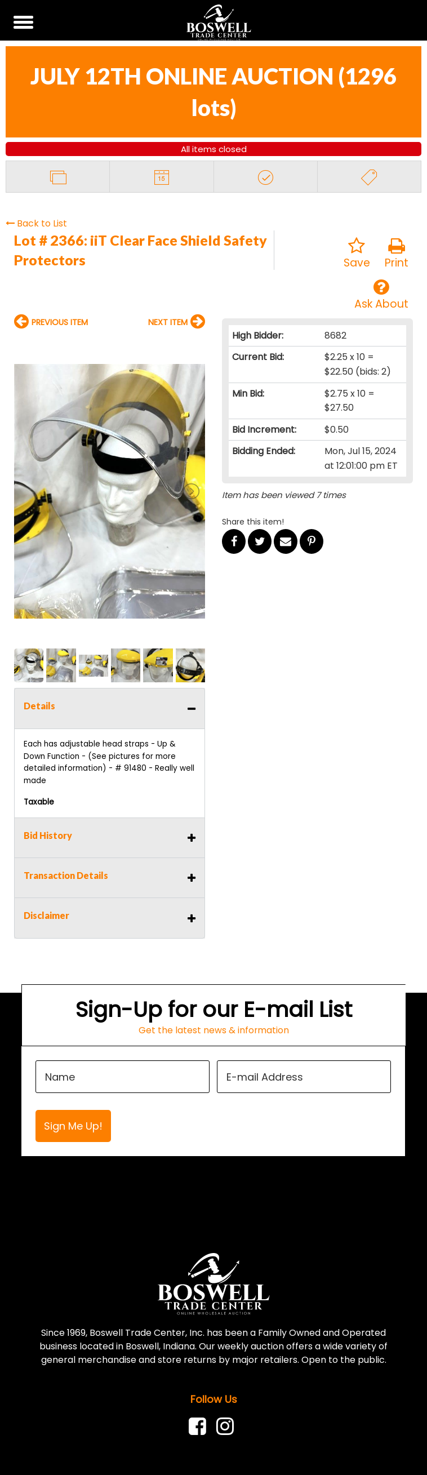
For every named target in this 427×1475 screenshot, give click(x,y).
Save (357, 253)
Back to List (36, 223)
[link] (200, 1426)
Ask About (381, 295)
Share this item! (253, 521)
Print (396, 253)
